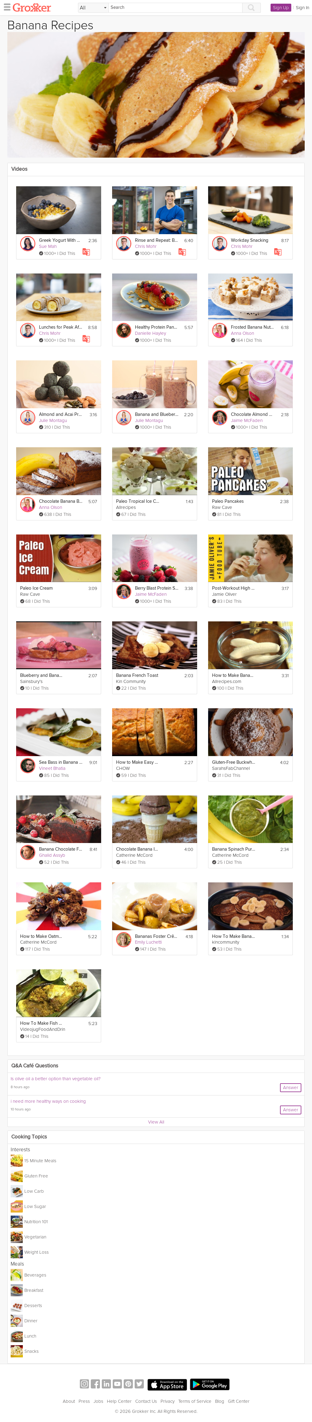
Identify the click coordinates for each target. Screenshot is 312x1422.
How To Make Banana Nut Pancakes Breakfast (234, 936)
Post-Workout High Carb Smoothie (234, 588)
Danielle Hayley (150, 333)
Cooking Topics (29, 1137)
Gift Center (239, 1401)
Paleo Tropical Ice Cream (138, 501)
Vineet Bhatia (52, 768)
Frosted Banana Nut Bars (253, 327)
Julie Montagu (53, 420)
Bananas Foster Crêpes (157, 936)
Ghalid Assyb (52, 855)
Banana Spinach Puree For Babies (234, 849)
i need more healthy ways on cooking (48, 1101)
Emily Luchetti (148, 942)
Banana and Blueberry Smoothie (157, 414)
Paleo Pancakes (228, 501)
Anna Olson (242, 333)
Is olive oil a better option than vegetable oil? (56, 1078)
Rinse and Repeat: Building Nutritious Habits (157, 240)
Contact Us (146, 1401)
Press (84, 1401)
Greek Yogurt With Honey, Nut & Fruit (61, 240)
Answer (290, 1087)
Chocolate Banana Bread (61, 501)
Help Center (119, 1401)
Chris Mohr (146, 246)
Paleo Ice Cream (36, 588)
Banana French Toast (137, 675)
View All (156, 1122)
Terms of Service (194, 1401)
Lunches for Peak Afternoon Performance (61, 327)
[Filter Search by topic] (93, 8)
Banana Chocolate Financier (61, 849)
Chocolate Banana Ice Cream (138, 849)
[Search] (175, 8)
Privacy (168, 1401)
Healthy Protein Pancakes (157, 327)
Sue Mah (48, 246)
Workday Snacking (249, 240)
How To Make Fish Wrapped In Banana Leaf (42, 1023)
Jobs (98, 1401)
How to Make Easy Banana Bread (138, 762)
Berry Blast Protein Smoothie (157, 588)
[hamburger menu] (5, 6)
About (69, 1401)
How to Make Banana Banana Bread (234, 675)
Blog (219, 1401)
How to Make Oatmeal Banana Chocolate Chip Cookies (42, 936)
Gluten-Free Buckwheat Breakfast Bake (234, 762)
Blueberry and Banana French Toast (42, 675)
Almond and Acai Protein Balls (61, 414)
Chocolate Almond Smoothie (253, 414)
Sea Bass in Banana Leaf (61, 762)
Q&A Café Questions (34, 1066)
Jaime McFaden (247, 420)
